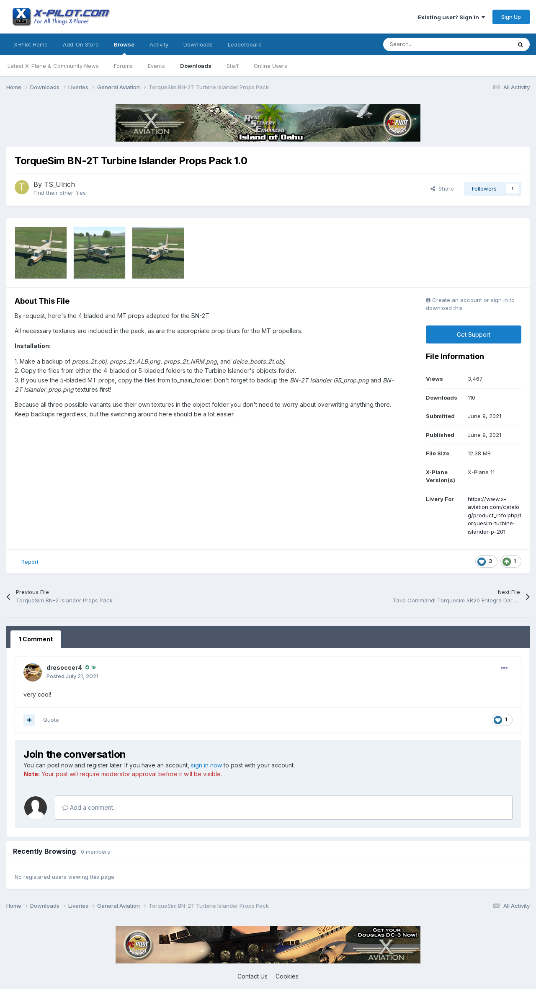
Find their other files (60, 192)
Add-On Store (81, 44)
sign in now (206, 765)
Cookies (287, 976)
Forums (123, 65)
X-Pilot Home (31, 44)
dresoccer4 (64, 667)
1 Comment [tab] (36, 639)
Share (442, 188)
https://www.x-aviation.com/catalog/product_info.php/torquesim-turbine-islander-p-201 (494, 515)
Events (156, 65)
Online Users (270, 65)
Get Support (473, 334)
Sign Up (511, 16)
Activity (158, 44)
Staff (233, 65)
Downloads (195, 65)
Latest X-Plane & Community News (53, 65)
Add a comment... (89, 807)
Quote (51, 719)
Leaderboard (245, 44)
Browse (124, 48)
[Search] (428, 44)
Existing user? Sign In (451, 17)
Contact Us (252, 976)
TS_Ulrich (59, 184)
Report (30, 561)
